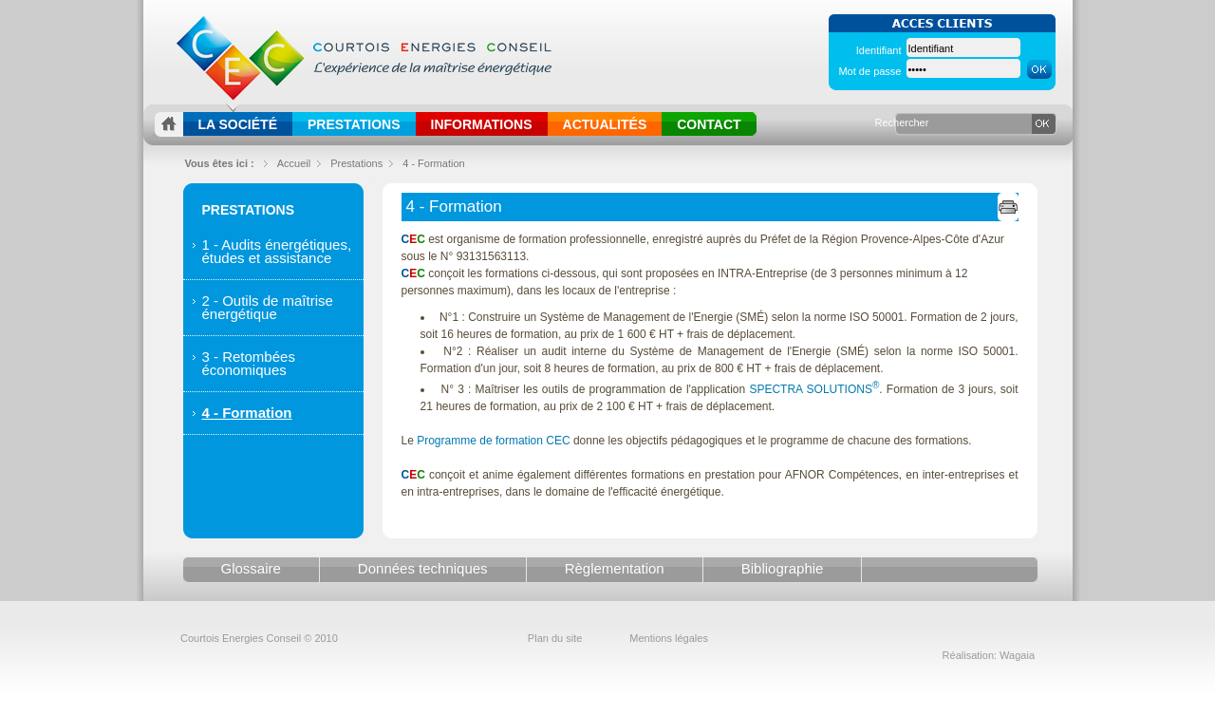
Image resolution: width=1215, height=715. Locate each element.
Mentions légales (668, 638)
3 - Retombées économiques (248, 363)
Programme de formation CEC (493, 440)
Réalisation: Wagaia (989, 655)
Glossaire (251, 568)
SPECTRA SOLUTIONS (814, 389)
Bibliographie (782, 568)
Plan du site (555, 638)
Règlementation (614, 568)
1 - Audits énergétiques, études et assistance (277, 251)
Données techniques (423, 568)
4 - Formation (433, 163)
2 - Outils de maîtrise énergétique (267, 307)
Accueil (293, 163)
